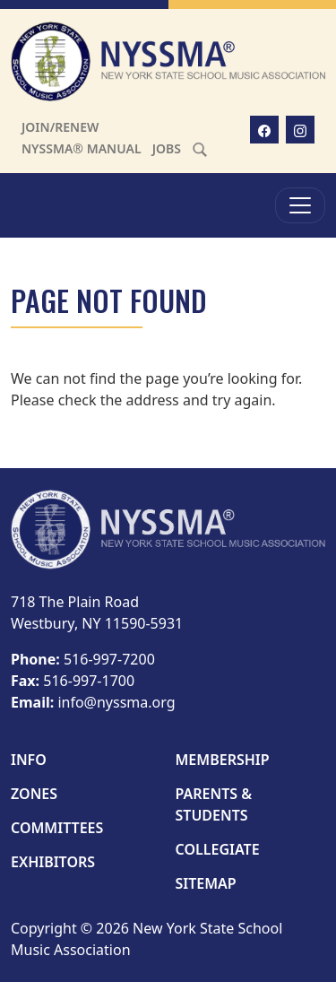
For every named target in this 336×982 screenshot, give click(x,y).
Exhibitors (53, 862)
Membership (223, 759)
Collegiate (218, 849)
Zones (34, 794)
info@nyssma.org (116, 702)
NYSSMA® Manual (82, 148)
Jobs (166, 148)
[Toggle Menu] (300, 205)
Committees (57, 828)
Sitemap (206, 883)
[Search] (200, 148)
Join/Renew (60, 126)
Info (29, 759)
